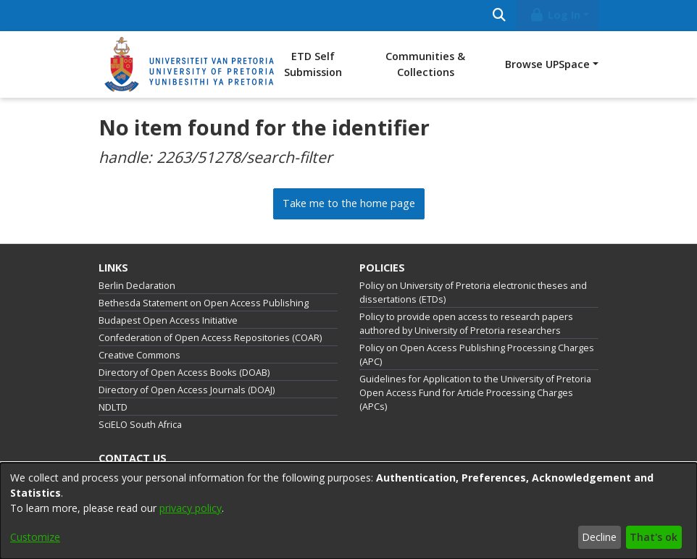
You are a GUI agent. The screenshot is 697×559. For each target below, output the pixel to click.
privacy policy (190, 508)
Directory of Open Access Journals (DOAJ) (187, 390)
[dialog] (348, 511)
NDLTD (113, 407)
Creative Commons (139, 355)
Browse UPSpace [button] (547, 64)
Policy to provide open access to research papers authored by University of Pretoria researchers (466, 324)
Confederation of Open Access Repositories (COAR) (210, 338)
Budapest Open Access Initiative (168, 320)
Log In (555, 15)
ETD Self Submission (313, 64)
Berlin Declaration (137, 286)
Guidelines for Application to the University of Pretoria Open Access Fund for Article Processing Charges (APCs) (475, 393)
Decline (599, 537)
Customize (35, 537)
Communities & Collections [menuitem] (425, 64)
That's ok (653, 537)
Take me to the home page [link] (349, 203)
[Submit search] (499, 15)
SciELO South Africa (140, 425)
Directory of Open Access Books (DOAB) (184, 372)
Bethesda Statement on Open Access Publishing (204, 303)
